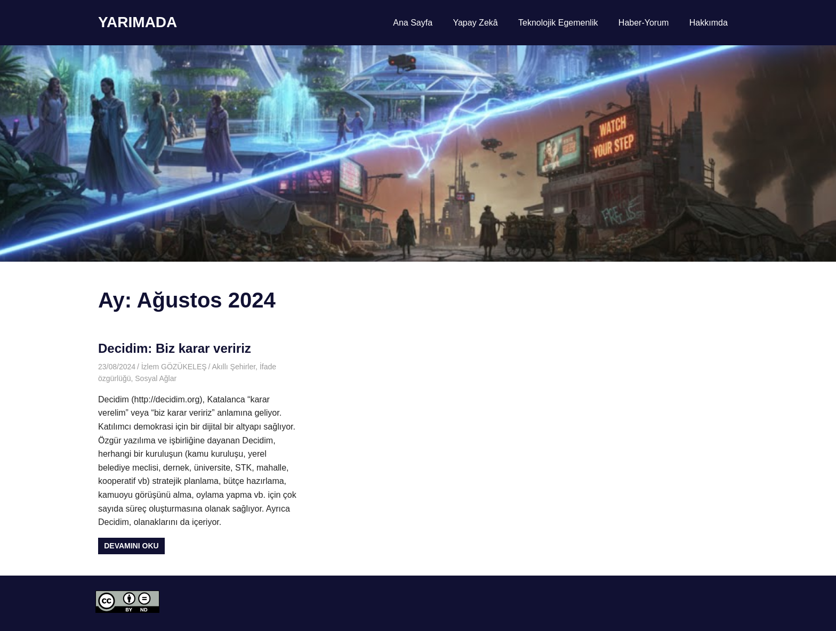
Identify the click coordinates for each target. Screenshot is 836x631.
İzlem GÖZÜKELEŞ (174, 366)
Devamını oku (131, 545)
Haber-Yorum (643, 22)
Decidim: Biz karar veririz (174, 348)
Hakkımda (708, 22)
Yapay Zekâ (475, 22)
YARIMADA (137, 22)
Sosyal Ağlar (155, 378)
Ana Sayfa (412, 22)
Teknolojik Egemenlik (558, 22)
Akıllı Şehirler (233, 366)
